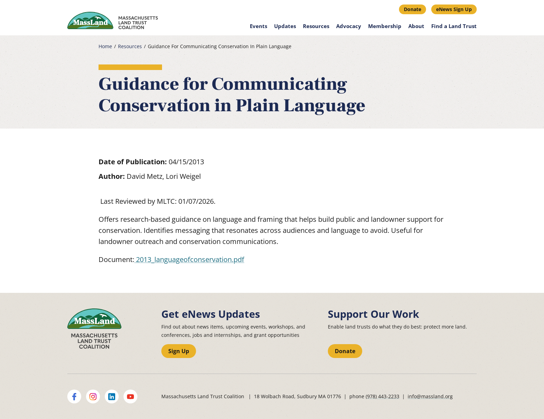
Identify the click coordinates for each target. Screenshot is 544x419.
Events (258, 26)
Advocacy (348, 26)
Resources (316, 26)
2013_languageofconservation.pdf (189, 259)
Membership (384, 26)
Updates (285, 26)
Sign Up (178, 351)
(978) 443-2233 (382, 396)
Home (105, 46)
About (416, 26)
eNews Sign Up (454, 9)
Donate (412, 9)
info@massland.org (430, 396)
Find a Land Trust (454, 26)
